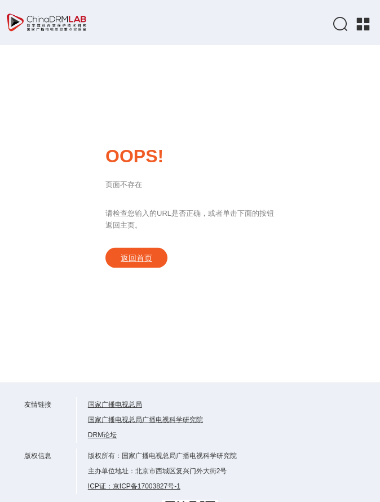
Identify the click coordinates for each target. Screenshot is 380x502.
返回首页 (136, 258)
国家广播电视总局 (115, 404)
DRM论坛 (102, 435)
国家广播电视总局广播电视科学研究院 (145, 420)
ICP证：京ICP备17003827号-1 (134, 486)
